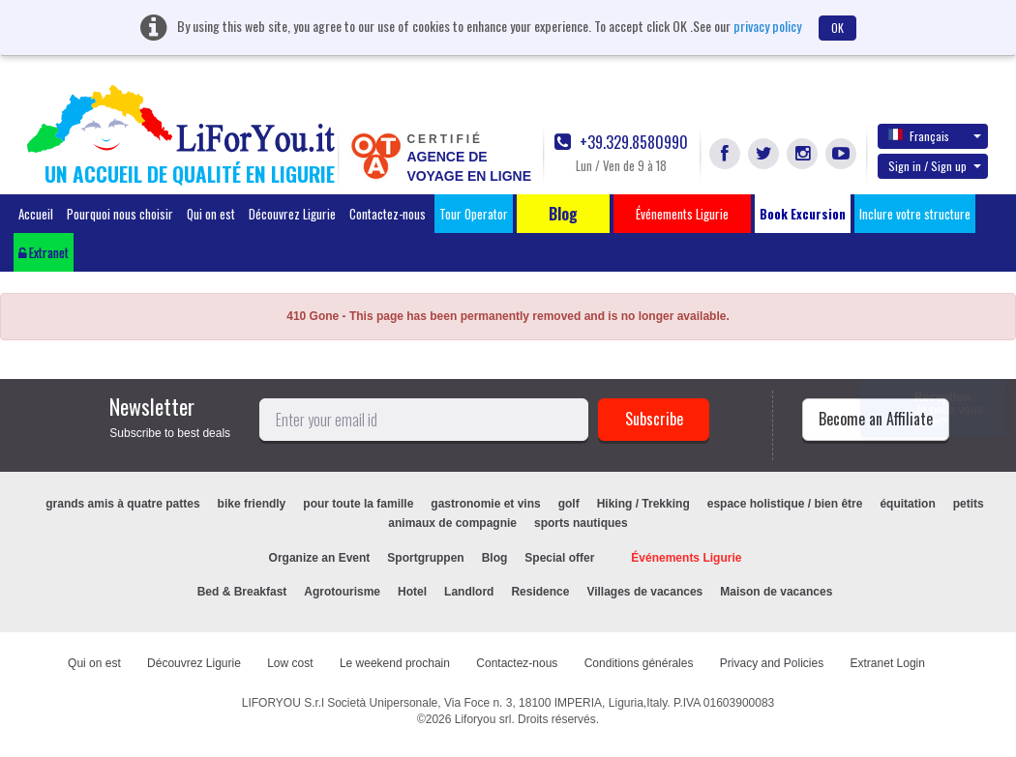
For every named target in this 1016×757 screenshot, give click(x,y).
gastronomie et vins (485, 503)
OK (837, 27)
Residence (540, 591)
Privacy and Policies (771, 663)
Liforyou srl (483, 719)
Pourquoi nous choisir (120, 213)
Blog (495, 558)
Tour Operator (473, 213)
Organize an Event (320, 558)
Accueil (35, 213)
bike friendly (252, 503)
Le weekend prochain (395, 663)
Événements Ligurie (686, 558)
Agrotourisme (342, 591)
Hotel (412, 591)
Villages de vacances (644, 591)
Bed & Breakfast (242, 591)
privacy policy (767, 25)
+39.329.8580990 (621, 142)
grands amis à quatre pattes (122, 503)
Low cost (290, 663)
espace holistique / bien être (785, 503)
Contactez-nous (387, 213)
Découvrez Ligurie (292, 213)
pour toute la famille (358, 503)
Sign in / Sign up (934, 166)
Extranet (43, 252)
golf (569, 503)
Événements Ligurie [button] (682, 213)
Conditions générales (639, 663)
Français (934, 135)
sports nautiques (581, 523)
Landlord (468, 591)
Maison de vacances (776, 591)
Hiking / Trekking (643, 503)
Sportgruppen (425, 558)
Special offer (559, 558)
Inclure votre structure (915, 213)
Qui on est (211, 213)
